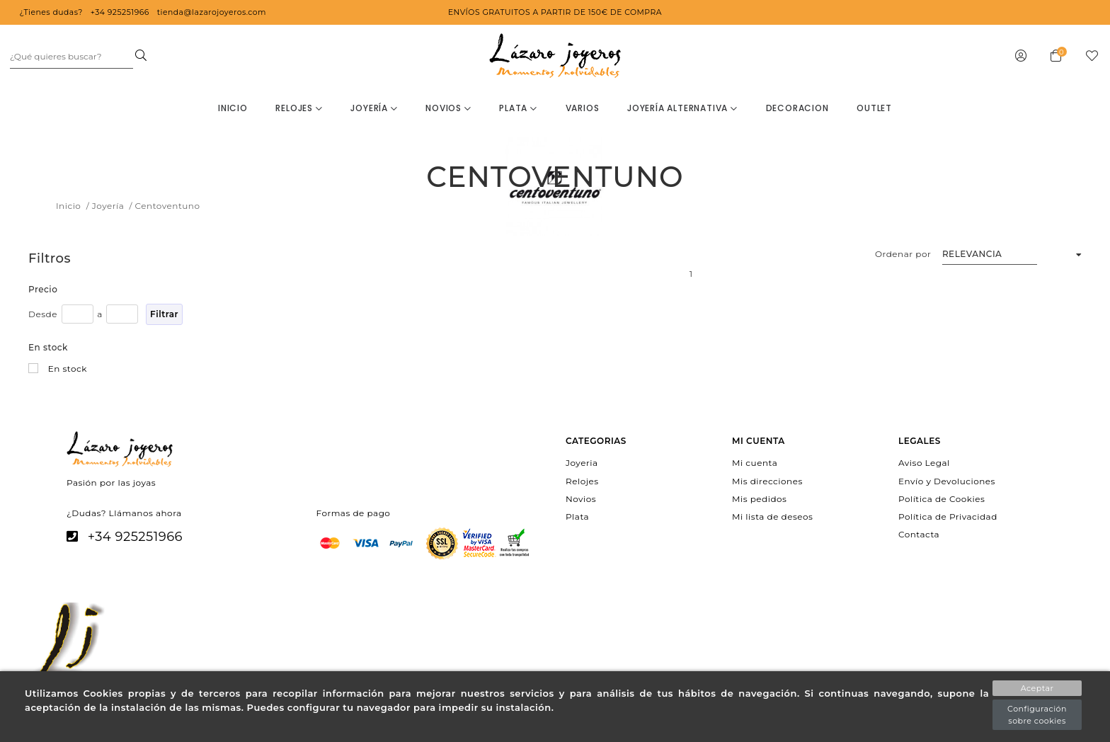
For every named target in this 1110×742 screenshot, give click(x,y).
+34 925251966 (135, 536)
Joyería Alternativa (682, 108)
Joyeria (581, 462)
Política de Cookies (941, 498)
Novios (448, 108)
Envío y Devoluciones (946, 480)
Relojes (298, 108)
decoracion (797, 108)
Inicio (233, 108)
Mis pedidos (759, 498)
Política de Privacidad (947, 516)
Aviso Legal (924, 462)
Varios (583, 108)
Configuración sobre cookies (1037, 715)
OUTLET (874, 108)
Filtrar (164, 314)
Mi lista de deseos (772, 516)
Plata (518, 108)
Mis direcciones (767, 480)
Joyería (373, 108)
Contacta (918, 534)
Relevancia (972, 254)
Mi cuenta (754, 462)
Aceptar (1037, 688)
